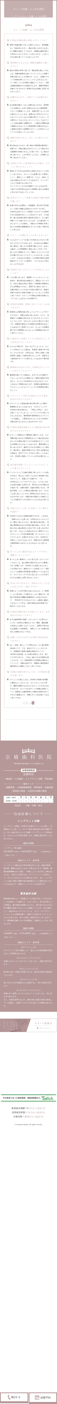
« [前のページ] (28, 967)
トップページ (16, 16)
